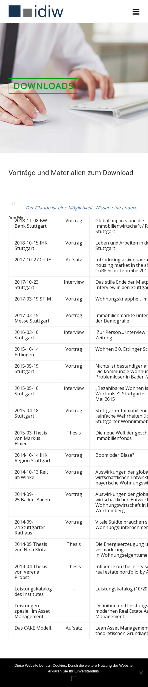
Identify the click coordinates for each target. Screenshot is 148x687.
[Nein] (141, 673)
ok (74, 678)
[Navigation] (136, 11)
